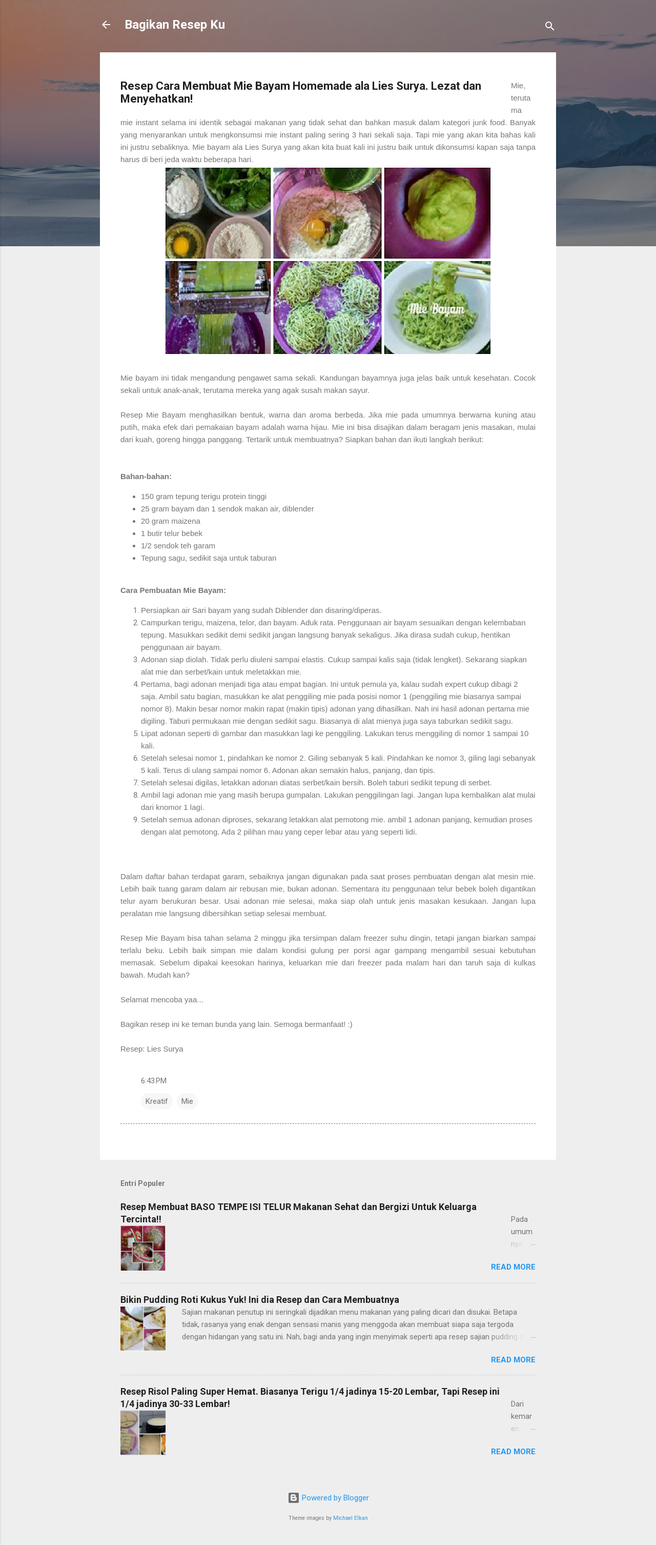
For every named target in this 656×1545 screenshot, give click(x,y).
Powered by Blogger (328, 1497)
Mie (187, 1101)
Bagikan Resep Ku (175, 24)
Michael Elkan (350, 1518)
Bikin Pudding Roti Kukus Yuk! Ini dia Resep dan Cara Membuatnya (259, 1299)
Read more (513, 1267)
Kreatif (157, 1101)
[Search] (550, 28)
